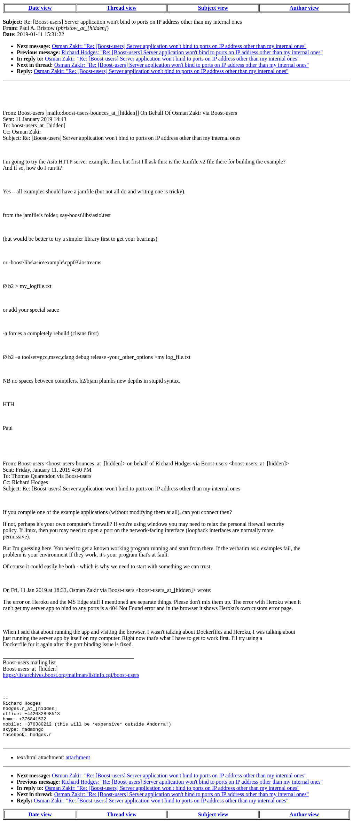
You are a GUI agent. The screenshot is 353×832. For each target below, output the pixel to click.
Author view (304, 8)
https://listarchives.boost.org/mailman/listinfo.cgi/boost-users (71, 675)
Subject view (213, 8)
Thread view (121, 8)
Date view (40, 8)
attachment (77, 767)
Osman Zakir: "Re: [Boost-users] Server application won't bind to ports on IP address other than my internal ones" (179, 46)
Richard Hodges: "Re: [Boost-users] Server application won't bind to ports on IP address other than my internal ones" (192, 52)
